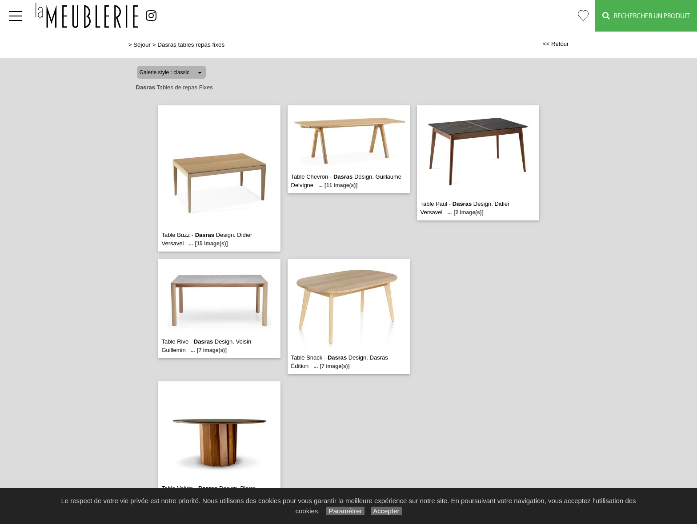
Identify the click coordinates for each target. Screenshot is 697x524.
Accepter (386, 511)
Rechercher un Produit (646, 16)
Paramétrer (345, 511)
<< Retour (556, 43)
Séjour (142, 44)
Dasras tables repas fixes (190, 44)
